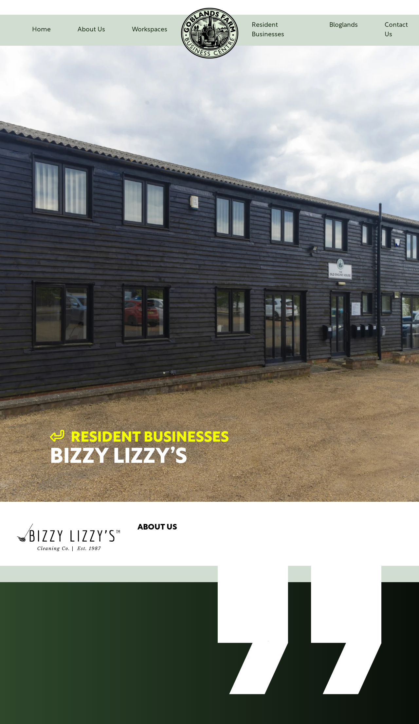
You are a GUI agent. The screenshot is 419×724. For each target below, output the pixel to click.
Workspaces (149, 30)
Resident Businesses (268, 30)
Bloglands (343, 25)
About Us (91, 30)
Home (41, 30)
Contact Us (396, 30)
